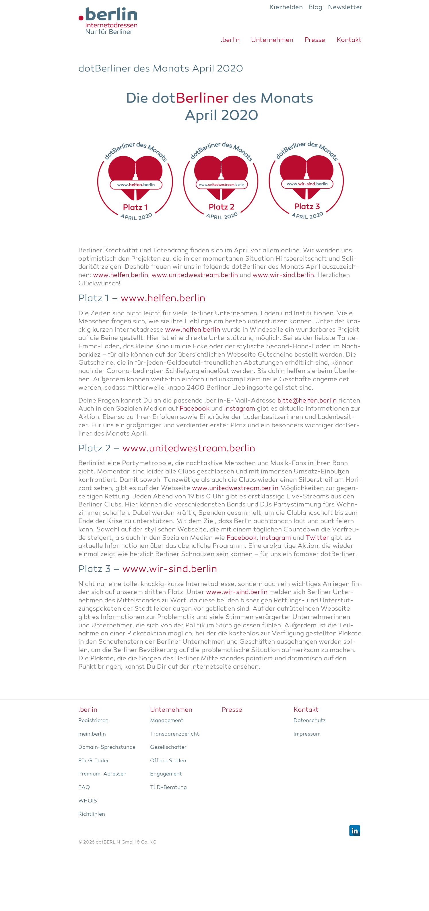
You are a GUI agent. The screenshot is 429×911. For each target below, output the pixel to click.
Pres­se (315, 40)
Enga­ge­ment (166, 774)
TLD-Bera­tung (168, 787)
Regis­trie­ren (93, 720)
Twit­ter (317, 538)
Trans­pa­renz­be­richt (174, 734)
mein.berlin (92, 734)
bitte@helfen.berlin (307, 401)
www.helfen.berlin (120, 275)
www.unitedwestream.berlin (195, 275)
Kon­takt (349, 40)
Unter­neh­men (272, 40)
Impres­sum (307, 734)
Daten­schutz (310, 720)
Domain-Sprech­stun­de (106, 747)
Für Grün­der (93, 760)
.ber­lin (230, 40)
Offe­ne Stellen (168, 760)
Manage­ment (166, 720)
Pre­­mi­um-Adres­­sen (102, 774)
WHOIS (87, 801)
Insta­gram (239, 409)
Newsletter (345, 7)
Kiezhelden (286, 7)
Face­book (194, 409)
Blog (315, 7)
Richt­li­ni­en (91, 814)
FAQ (84, 787)
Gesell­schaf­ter (168, 747)
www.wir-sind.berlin (283, 275)
